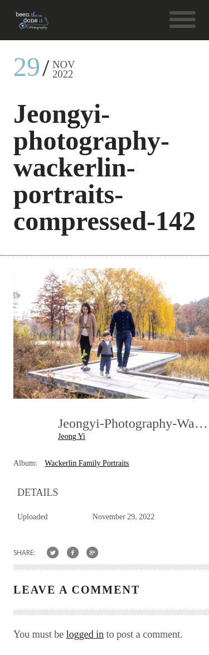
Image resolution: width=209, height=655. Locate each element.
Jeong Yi (71, 436)
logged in (85, 634)
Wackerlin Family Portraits (87, 463)
